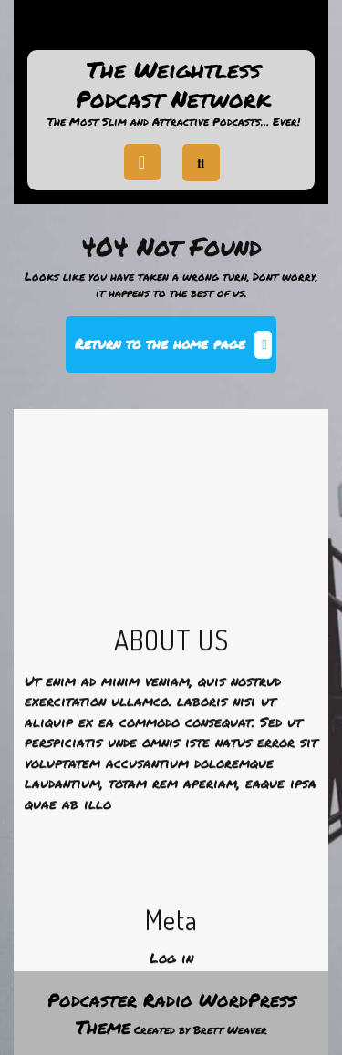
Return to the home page (175, 351)
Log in (171, 1041)
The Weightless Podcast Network (173, 84)
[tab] (142, 162)
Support (171, 31)
